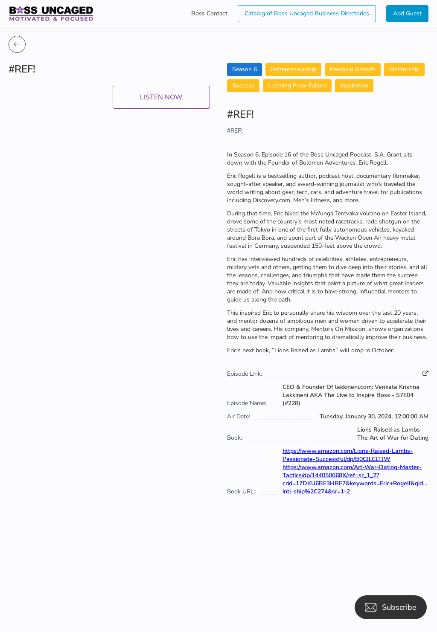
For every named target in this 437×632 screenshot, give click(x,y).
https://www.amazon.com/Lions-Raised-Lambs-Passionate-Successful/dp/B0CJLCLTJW (348, 455)
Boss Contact (209, 13)
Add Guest (407, 13)
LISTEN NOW (161, 97)
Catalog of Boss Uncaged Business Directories (307, 13)
